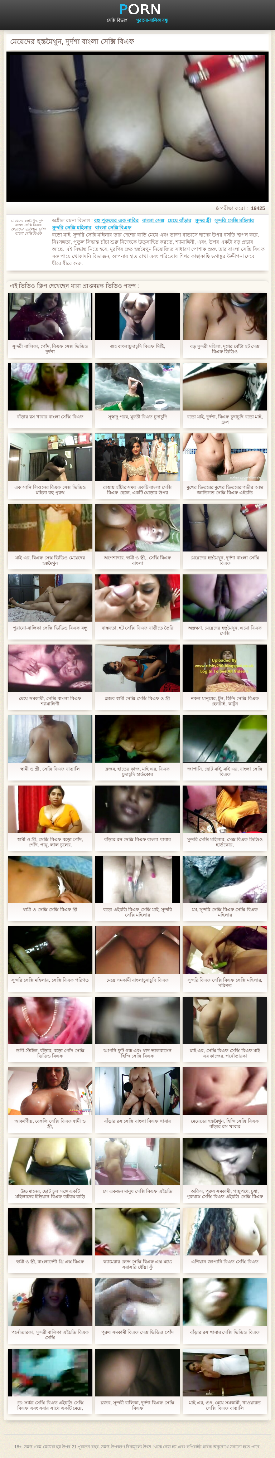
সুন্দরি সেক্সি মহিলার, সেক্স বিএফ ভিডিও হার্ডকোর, (225, 842)
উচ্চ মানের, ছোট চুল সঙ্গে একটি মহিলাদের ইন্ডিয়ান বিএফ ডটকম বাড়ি (50, 1194)
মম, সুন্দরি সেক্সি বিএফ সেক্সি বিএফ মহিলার (225, 912)
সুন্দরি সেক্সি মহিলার (234, 220)
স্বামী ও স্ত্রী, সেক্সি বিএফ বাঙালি (50, 769)
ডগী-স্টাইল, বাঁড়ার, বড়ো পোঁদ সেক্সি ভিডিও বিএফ (50, 1053)
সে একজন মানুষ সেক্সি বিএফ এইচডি (137, 1191)
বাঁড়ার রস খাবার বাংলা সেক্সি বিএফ (50, 416)
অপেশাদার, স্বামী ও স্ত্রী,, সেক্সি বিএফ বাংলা (138, 560)
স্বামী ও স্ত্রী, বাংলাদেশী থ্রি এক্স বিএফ (50, 1261)
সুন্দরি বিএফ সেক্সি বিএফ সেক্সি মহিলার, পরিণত (225, 982)
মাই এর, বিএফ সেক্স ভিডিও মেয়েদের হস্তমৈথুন (50, 560)
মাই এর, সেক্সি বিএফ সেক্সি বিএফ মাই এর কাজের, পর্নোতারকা (225, 1053)
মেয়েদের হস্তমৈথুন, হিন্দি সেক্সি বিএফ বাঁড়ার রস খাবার (225, 1123)
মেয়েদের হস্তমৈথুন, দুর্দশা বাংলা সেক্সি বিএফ (224, 560)
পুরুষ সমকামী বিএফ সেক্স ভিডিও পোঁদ (137, 1332)
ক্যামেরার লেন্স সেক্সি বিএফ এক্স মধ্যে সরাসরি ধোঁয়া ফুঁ (137, 1264)
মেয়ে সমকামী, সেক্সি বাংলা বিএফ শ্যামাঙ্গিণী (50, 701)
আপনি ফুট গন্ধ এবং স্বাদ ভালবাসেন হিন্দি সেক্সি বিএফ (137, 1053)
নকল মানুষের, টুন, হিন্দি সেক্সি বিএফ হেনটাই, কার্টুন (225, 701)
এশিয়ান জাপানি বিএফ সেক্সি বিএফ (224, 1261)
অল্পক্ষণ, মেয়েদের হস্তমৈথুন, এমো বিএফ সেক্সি (225, 630)
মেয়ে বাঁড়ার (179, 220)
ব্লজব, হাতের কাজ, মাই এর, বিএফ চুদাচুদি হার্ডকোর (137, 771)
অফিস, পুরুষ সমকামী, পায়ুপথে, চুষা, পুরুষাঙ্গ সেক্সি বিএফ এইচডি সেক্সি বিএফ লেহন (225, 1194)
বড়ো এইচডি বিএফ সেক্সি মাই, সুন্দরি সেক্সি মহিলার (137, 912)
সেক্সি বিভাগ (117, 20)
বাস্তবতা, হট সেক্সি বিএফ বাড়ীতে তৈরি (138, 628)
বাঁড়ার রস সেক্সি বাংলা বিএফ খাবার (137, 1121)
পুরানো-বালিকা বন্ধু (152, 20)
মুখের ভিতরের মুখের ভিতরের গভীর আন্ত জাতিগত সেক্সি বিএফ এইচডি (225, 490)
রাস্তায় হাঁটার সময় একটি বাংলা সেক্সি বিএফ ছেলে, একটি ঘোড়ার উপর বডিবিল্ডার (137, 490)
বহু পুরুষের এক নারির (116, 220)
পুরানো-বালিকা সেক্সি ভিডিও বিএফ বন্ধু (50, 628)
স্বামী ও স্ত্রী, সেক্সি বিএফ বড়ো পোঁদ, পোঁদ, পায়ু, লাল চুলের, (50, 842)
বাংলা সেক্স (153, 220)
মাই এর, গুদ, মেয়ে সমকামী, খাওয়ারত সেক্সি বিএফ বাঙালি (225, 1405)
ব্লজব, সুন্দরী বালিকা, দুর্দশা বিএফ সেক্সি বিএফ (137, 1405)
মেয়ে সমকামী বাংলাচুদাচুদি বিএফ (137, 980)
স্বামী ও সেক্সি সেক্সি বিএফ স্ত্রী (50, 909)
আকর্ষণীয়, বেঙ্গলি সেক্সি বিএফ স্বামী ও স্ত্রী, (50, 1123)
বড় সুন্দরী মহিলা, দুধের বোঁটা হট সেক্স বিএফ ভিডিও (225, 349)
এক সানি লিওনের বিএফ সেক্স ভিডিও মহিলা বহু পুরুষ (50, 490)
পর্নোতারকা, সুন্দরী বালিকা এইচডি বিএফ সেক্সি (49, 1335)
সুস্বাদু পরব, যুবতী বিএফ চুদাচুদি (137, 416)
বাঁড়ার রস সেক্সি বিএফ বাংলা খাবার (137, 839)
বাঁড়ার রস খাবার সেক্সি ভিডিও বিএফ (224, 1332)
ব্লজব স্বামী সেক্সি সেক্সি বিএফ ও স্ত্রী (137, 698)
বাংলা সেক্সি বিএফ (113, 227)
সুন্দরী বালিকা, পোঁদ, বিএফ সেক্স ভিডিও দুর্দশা (50, 349)
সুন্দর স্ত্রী (203, 220)
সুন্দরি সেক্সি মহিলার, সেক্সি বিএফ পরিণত (50, 980)
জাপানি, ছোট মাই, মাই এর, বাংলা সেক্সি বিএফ (224, 771)
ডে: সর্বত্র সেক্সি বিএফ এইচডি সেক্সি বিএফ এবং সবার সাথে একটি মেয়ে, (50, 1405)
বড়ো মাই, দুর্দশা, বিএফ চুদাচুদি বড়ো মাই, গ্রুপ (225, 419)
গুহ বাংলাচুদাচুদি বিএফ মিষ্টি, (137, 346)
